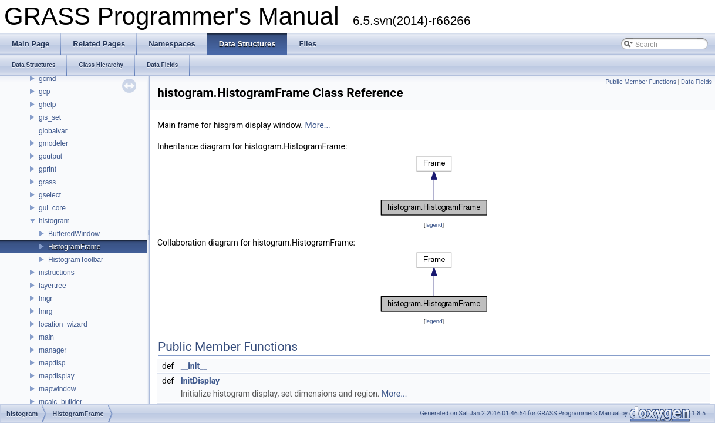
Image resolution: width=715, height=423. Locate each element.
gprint (47, 169)
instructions (57, 272)
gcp (44, 92)
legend (433, 224)
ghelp (47, 104)
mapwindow (57, 389)
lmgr (45, 298)
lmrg (45, 311)
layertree (52, 285)
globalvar (53, 131)
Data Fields (696, 82)
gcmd (47, 79)
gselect (50, 195)
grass (47, 182)
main (46, 337)
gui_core (52, 208)
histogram (54, 221)
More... (317, 125)
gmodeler (53, 143)
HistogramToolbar (75, 260)
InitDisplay (200, 380)
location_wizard (63, 324)
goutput (50, 156)
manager (52, 350)
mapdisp (52, 363)
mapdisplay (57, 376)
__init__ (194, 366)
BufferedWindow (74, 234)
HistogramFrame (74, 247)
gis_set (50, 117)
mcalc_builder (60, 402)
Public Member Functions (640, 82)
